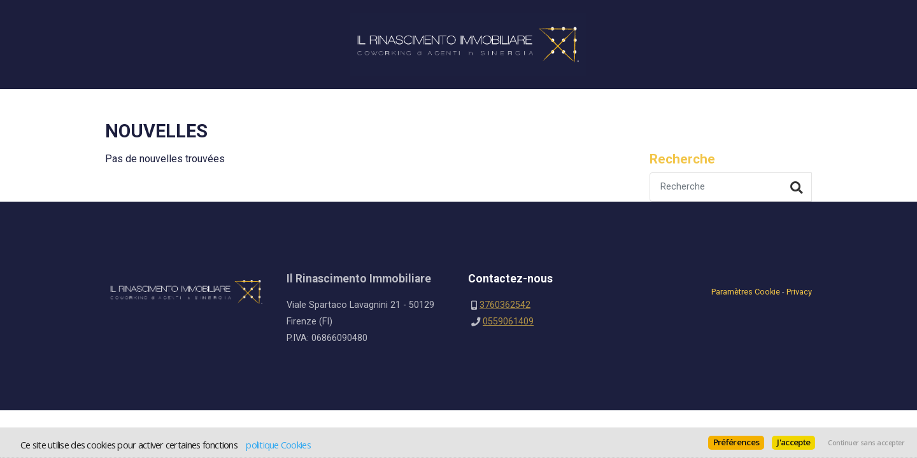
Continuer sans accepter (866, 442)
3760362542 (505, 305)
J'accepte (793, 442)
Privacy (799, 291)
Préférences (736, 442)
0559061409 (508, 321)
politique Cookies (278, 444)
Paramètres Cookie (745, 291)
